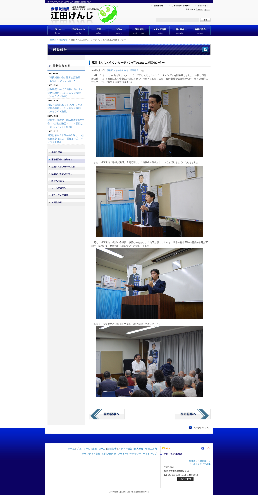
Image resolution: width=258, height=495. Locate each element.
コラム (102, 449)
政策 (94, 449)
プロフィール (83, 449)
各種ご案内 (151, 449)
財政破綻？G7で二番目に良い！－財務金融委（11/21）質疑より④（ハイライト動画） (65, 92)
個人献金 (138, 449)
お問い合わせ (109, 454)
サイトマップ (150, 454)
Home (53, 40)
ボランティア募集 (91, 454)
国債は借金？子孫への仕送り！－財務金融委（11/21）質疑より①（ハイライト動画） (66, 138)
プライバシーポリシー (129, 454)
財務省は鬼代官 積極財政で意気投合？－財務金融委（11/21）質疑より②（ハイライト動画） (66, 123)
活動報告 (63, 40)
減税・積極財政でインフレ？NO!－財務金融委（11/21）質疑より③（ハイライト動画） (65, 108)
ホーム (71, 449)
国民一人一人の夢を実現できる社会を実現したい (69, 2)
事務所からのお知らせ (117, 70)
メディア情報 (125, 449)
